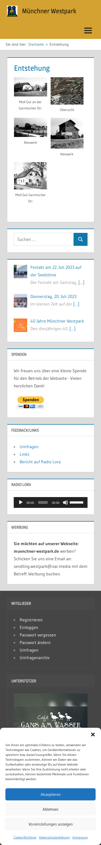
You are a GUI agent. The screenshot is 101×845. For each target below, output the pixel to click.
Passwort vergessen (38, 635)
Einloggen (29, 627)
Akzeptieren (51, 794)
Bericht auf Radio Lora (40, 461)
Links (24, 454)
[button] (93, 734)
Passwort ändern (35, 642)
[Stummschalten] (65, 502)
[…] (81, 282)
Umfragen (29, 446)
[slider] (43, 502)
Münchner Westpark (49, 11)
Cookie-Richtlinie (24, 837)
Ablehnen (50, 809)
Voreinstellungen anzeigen (51, 824)
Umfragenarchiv (35, 657)
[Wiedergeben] (20, 502)
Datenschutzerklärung (54, 837)
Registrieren (31, 619)
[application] (51, 502)
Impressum (80, 837)
